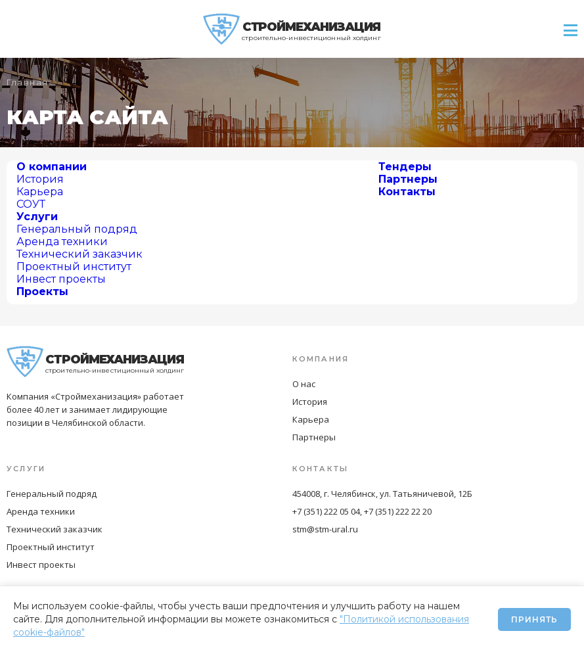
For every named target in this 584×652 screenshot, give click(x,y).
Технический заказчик (79, 254)
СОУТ (30, 204)
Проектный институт (73, 266)
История (40, 179)
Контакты (407, 191)
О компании (51, 166)
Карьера (39, 191)
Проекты (42, 291)
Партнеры (408, 179)
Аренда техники (62, 241)
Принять (534, 619)
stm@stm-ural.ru (325, 529)
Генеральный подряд (76, 229)
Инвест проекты (61, 279)
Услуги (37, 216)
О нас (303, 384)
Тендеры (405, 166)
